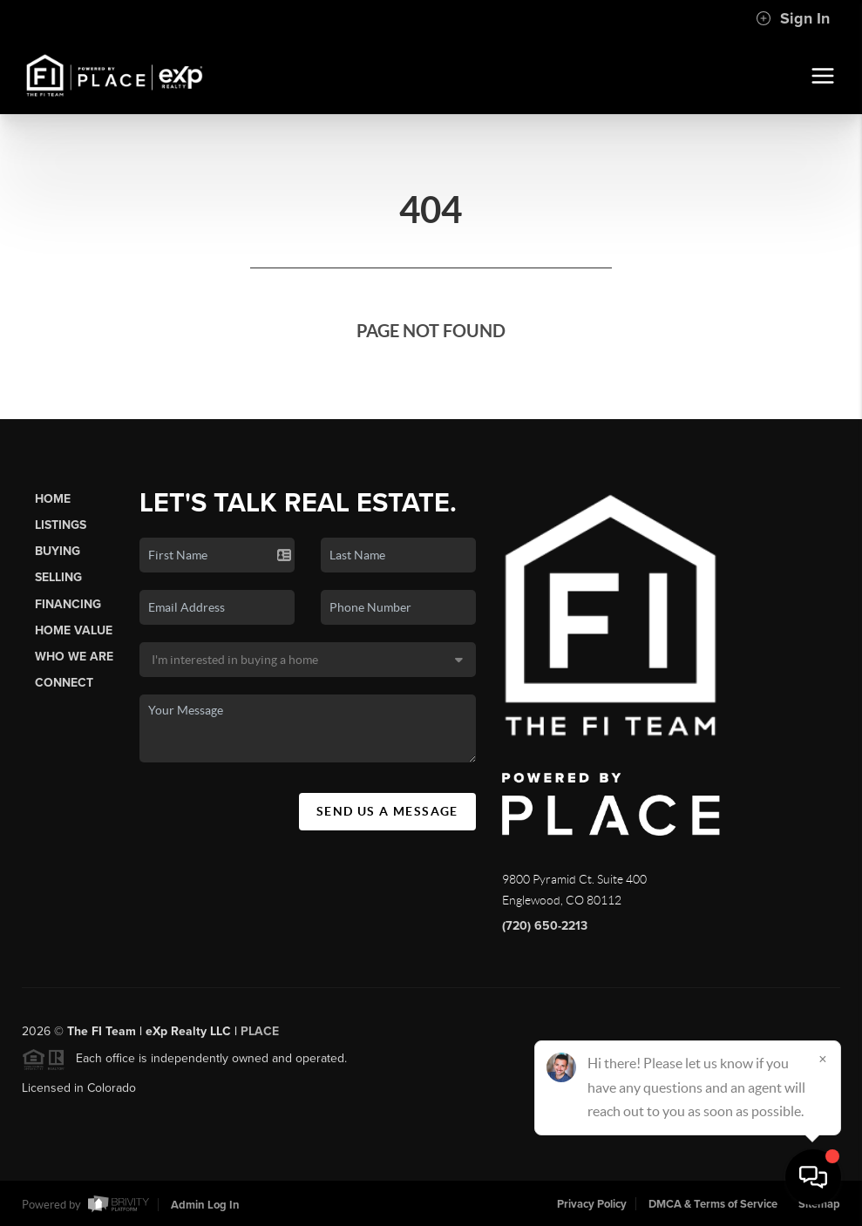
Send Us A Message (387, 811)
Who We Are (74, 656)
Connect (64, 682)
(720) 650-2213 (544, 925)
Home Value (73, 630)
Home (53, 498)
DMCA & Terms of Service (712, 1204)
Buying (57, 551)
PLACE (260, 1036)
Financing (68, 604)
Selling (58, 577)
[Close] (823, 1059)
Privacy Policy (592, 1204)
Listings (60, 525)
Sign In (793, 18)
